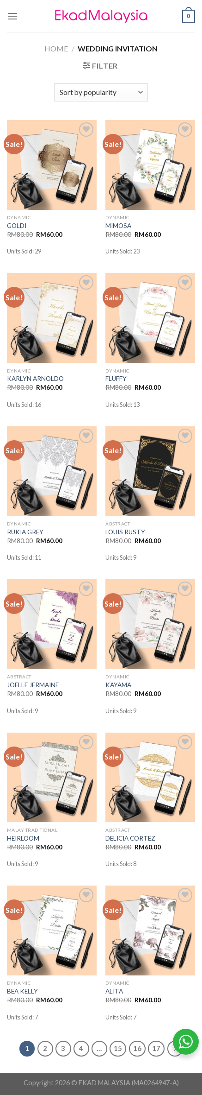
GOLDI (16, 225)
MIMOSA (118, 225)
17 (156, 1048)
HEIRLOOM (23, 838)
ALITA (114, 991)
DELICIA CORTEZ (130, 838)
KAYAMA (118, 685)
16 (137, 1048)
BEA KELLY (22, 991)
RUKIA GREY (25, 532)
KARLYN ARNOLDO (35, 378)
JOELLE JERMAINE (33, 685)
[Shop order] (101, 92)
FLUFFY (116, 378)
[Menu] (12, 16)
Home (56, 48)
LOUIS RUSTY (125, 532)
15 (118, 1048)
